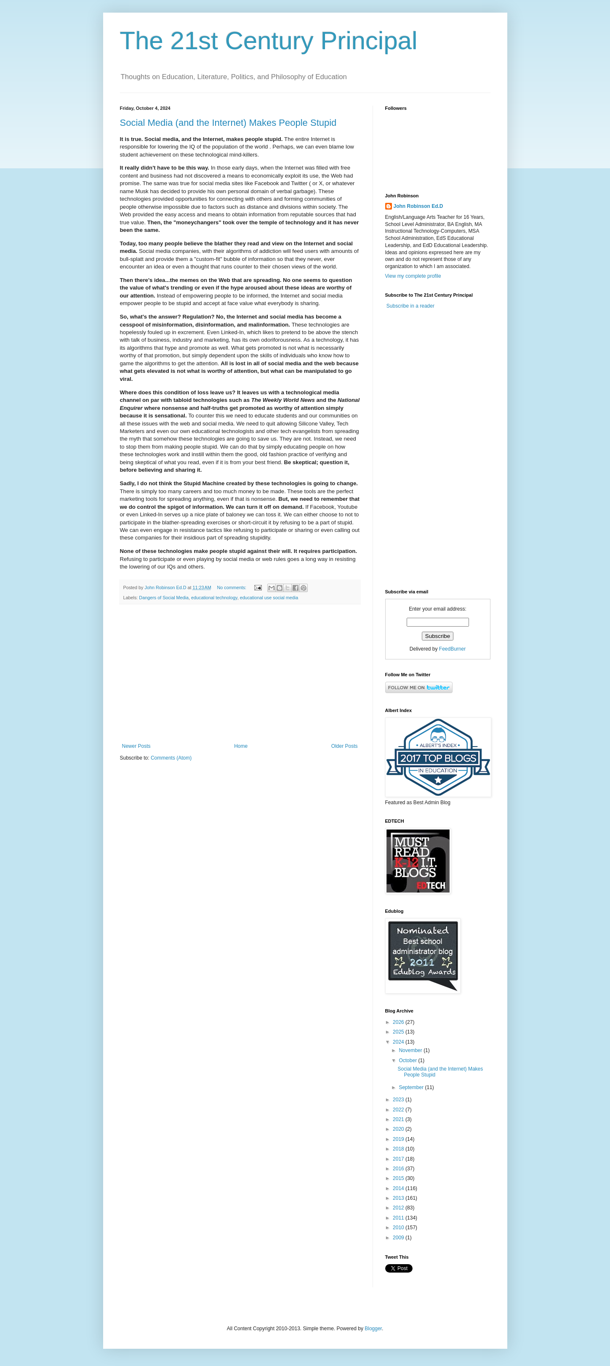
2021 (399, 1119)
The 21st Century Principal (269, 41)
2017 (399, 1159)
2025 (399, 1032)
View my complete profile (413, 276)
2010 (399, 1227)
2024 (399, 1042)
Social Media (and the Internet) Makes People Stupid (228, 122)
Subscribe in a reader (410, 306)
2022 (399, 1110)
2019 (399, 1139)
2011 (399, 1218)
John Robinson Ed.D (418, 206)
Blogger (373, 1328)
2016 (399, 1169)
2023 (399, 1100)
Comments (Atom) (171, 758)
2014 (399, 1188)
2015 (399, 1178)
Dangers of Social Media (164, 597)
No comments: (232, 587)
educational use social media (269, 597)
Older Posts (344, 746)
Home (241, 746)
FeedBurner (452, 649)
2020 (399, 1129)
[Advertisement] (240, 674)
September (412, 1087)
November (411, 1050)
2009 (399, 1238)
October (408, 1060)
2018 (399, 1149)
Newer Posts (136, 746)
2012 (399, 1208)
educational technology (214, 597)
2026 (399, 1022)
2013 (399, 1198)
